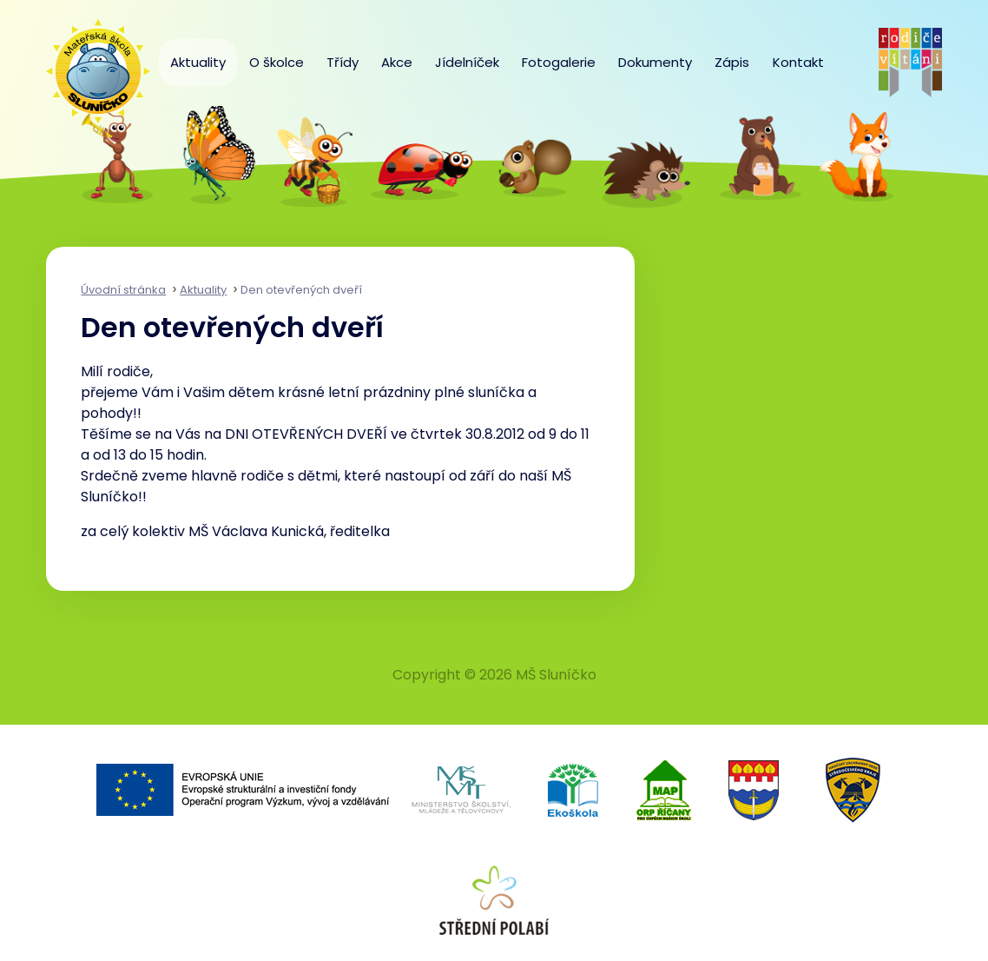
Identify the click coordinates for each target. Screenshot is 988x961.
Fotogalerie (559, 62)
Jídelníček (467, 62)
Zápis (732, 62)
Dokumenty (655, 62)
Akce (396, 62)
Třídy (342, 62)
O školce (276, 62)
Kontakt (798, 62)
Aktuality (198, 62)
